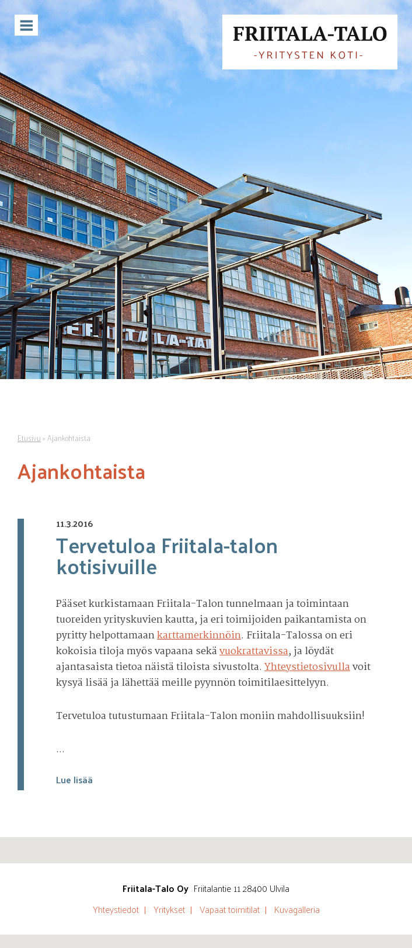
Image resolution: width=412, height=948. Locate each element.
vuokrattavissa (253, 651)
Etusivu (29, 438)
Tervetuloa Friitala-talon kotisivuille (167, 555)
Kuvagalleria (297, 909)
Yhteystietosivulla (307, 667)
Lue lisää (74, 779)
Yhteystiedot (116, 909)
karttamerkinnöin (199, 636)
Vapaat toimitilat (230, 909)
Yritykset (169, 909)
